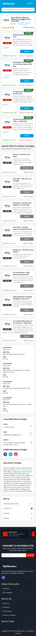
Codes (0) (18, 513)
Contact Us (5, 607)
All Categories (6, 592)
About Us (5, 603)
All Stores (5, 589)
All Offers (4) (18, 508)
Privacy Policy (6, 611)
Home (13, 24)
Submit (30, 555)
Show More (6, 48)
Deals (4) (18, 518)
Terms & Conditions (8, 615)
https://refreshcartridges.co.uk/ (22, 470)
